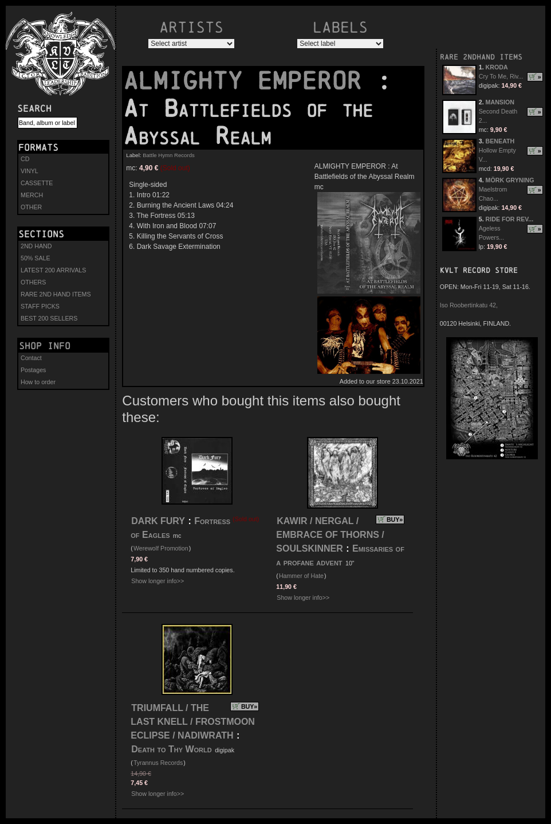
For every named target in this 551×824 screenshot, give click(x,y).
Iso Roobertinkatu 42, (469, 305)
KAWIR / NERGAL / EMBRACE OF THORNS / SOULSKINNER (330, 534)
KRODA (497, 67)
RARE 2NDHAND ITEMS (481, 57)
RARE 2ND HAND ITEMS (56, 294)
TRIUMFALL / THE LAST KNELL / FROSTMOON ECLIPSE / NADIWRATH (193, 721)
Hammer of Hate (301, 575)
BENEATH (500, 141)
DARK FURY (158, 521)
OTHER (31, 207)
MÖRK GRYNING (510, 180)
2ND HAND (36, 246)
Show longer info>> (157, 580)
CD (25, 158)
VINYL (29, 170)
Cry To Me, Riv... (501, 76)
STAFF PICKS (40, 306)
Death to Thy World (171, 749)
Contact (31, 357)
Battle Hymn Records (169, 155)
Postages (33, 369)
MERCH (32, 195)
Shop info (44, 346)
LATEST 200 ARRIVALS (53, 270)
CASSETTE (37, 182)
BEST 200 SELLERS (49, 318)
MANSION (500, 102)
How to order (38, 381)
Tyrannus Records (158, 762)
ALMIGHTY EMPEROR (249, 81)
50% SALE (35, 258)
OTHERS (33, 282)
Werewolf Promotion (160, 548)
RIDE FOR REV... (510, 219)
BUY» (395, 519)
